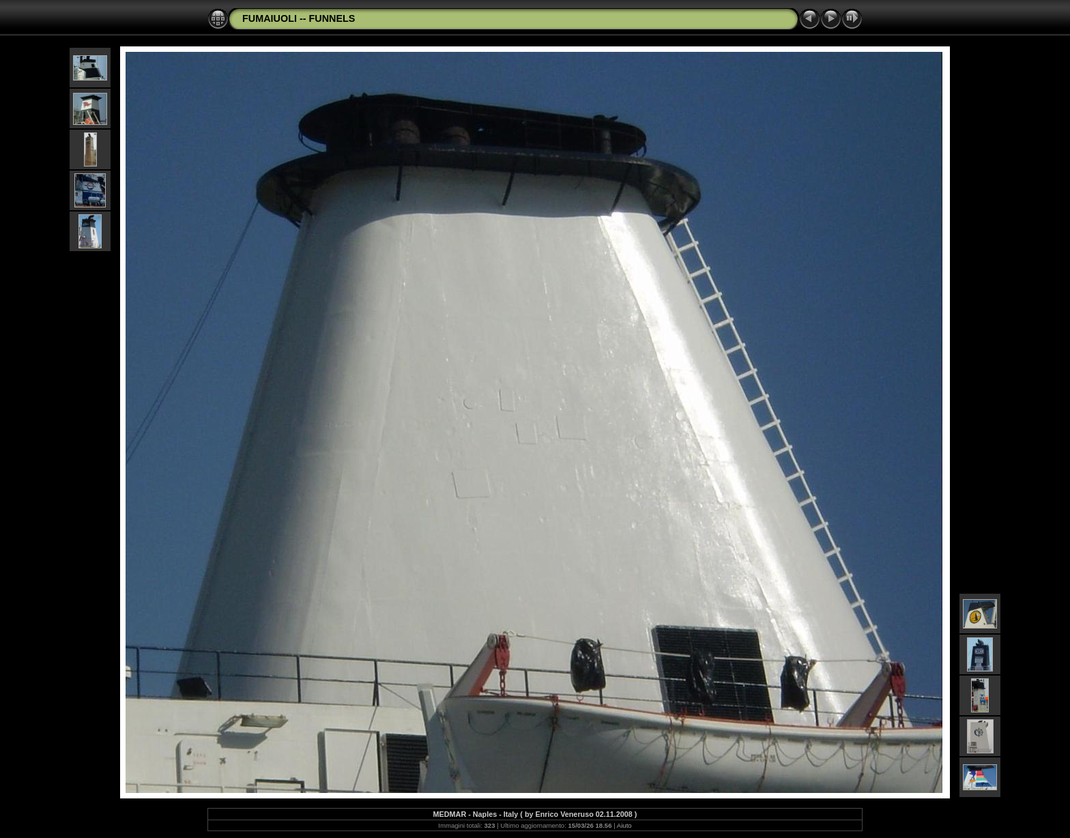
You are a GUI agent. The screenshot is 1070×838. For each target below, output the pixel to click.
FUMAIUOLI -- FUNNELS (298, 18)
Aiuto (624, 825)
